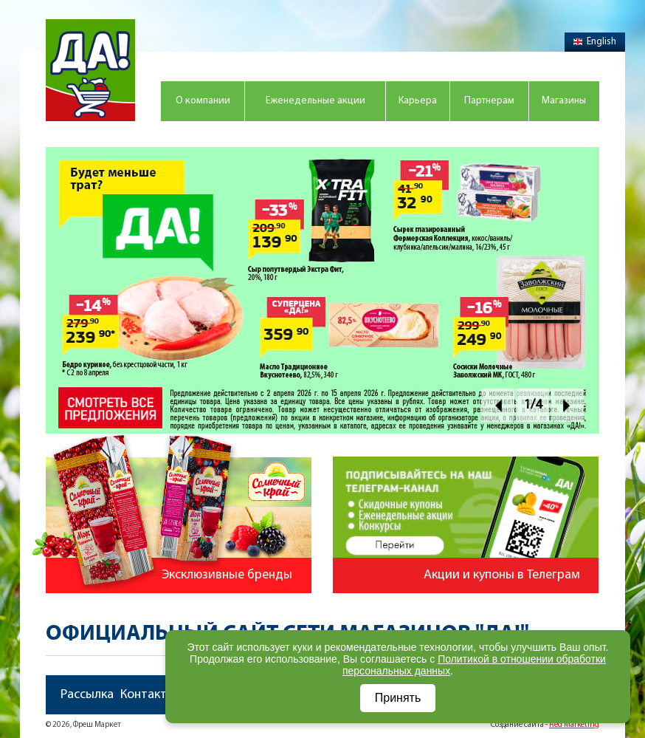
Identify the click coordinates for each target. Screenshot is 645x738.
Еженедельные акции (315, 100)
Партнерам (489, 100)
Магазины (564, 100)
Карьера (418, 100)
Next (567, 405)
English (594, 42)
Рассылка (87, 695)
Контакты (148, 695)
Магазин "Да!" (90, 70)
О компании (203, 100)
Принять (398, 697)
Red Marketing (574, 725)
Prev (497, 405)
